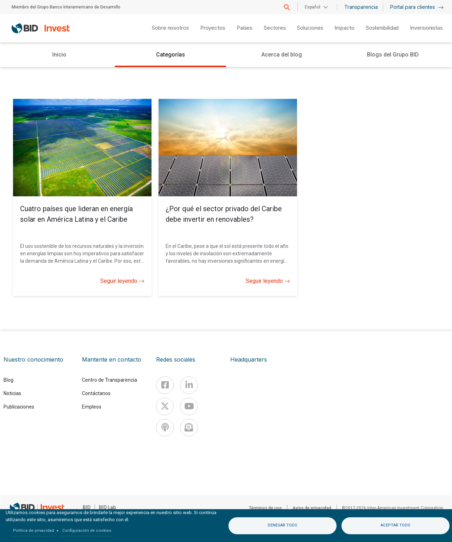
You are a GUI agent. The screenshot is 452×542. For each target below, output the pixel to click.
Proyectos (212, 27)
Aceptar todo (395, 525)
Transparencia (361, 7)
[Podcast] (165, 427)
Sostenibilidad (382, 27)
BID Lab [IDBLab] (107, 507)
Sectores (275, 27)
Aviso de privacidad (311, 508)
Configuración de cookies (86, 530)
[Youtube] (189, 406)
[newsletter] (189, 427)
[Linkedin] (189, 385)
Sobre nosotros (170, 27)
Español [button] (312, 7)
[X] (165, 406)
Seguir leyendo (122, 281)
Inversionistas (426, 27)
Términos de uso (265, 508)
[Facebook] (165, 385)
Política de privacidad (33, 530)
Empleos (91, 407)
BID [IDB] (86, 507)
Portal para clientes (417, 7)
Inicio (59, 54)
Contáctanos (96, 393)
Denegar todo (282, 525)
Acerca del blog (281, 54)
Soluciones (310, 27)
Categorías (170, 54)
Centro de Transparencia (109, 380)
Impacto (344, 27)
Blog (8, 380)
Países (244, 27)
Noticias (12, 393)
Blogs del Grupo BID (393, 54)
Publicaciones (19, 407)
